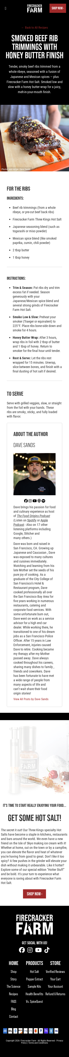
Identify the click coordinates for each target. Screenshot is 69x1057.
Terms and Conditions (38, 1042)
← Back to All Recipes (34, 27)
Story (13, 979)
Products (34, 963)
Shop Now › (58, 8)
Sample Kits (34, 986)
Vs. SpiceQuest (34, 1001)
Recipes (13, 994)
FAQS (13, 1001)
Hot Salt (34, 971)
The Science (13, 986)
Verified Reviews (55, 971)
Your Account (55, 986)
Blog (13, 1009)
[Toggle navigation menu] (5, 8)
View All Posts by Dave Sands (30, 699)
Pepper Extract (34, 979)
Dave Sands (25, 169)
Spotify (31, 520)
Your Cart (55, 979)
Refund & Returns (55, 994)
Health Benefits (34, 994)
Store (55, 963)
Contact (13, 1016)
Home (13, 963)
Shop (14, 971)
